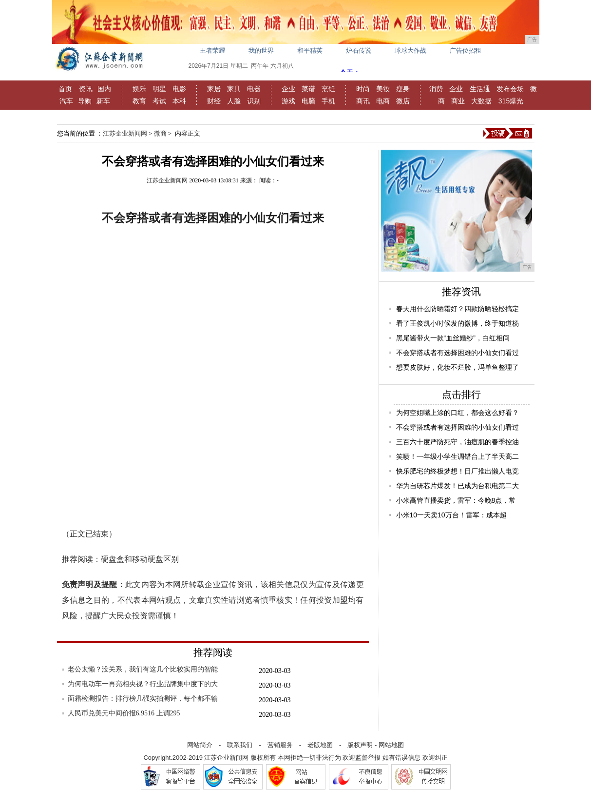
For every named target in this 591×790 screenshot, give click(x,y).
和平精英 (310, 50)
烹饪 (328, 89)
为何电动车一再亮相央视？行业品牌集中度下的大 (143, 684)
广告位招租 (465, 50)
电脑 (308, 101)
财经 (214, 101)
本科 (179, 101)
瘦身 (403, 89)
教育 (139, 101)
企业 (288, 89)
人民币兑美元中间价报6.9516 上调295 (124, 713)
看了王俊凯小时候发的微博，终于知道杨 (457, 323)
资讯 (86, 89)
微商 (160, 133)
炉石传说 (358, 50)
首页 (65, 89)
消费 (436, 89)
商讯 (363, 101)
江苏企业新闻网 (125, 133)
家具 (234, 89)
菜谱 (308, 89)
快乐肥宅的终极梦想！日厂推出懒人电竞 (457, 471)
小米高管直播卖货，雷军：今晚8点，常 (456, 500)
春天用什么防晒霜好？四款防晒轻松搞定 (457, 309)
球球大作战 (410, 50)
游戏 (288, 101)
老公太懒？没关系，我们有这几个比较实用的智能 (143, 669)
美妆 (383, 89)
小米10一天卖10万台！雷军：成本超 (451, 515)
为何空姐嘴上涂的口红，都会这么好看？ (457, 412)
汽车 (66, 101)
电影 (179, 89)
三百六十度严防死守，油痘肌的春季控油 (457, 442)
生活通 (480, 89)
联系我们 (239, 745)
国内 (104, 89)
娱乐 (139, 89)
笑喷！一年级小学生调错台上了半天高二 (457, 456)
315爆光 (510, 101)
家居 (214, 89)
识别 (254, 101)
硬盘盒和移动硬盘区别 (140, 559)
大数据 (481, 101)
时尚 (363, 89)
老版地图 (320, 745)
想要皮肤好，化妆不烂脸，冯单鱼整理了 (457, 367)
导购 (85, 101)
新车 (103, 101)
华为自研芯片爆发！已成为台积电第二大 (457, 486)
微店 (403, 101)
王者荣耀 (212, 50)
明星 (159, 89)
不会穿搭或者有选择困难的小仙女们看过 (457, 352)
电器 (254, 89)
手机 (328, 101)
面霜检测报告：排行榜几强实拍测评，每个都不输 (143, 698)
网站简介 (199, 745)
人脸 (234, 101)
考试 (159, 101)
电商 (383, 101)
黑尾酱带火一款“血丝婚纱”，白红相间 (453, 338)
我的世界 (261, 50)
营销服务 (280, 745)
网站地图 (391, 745)
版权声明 (360, 745)
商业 (458, 101)
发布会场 (510, 89)
